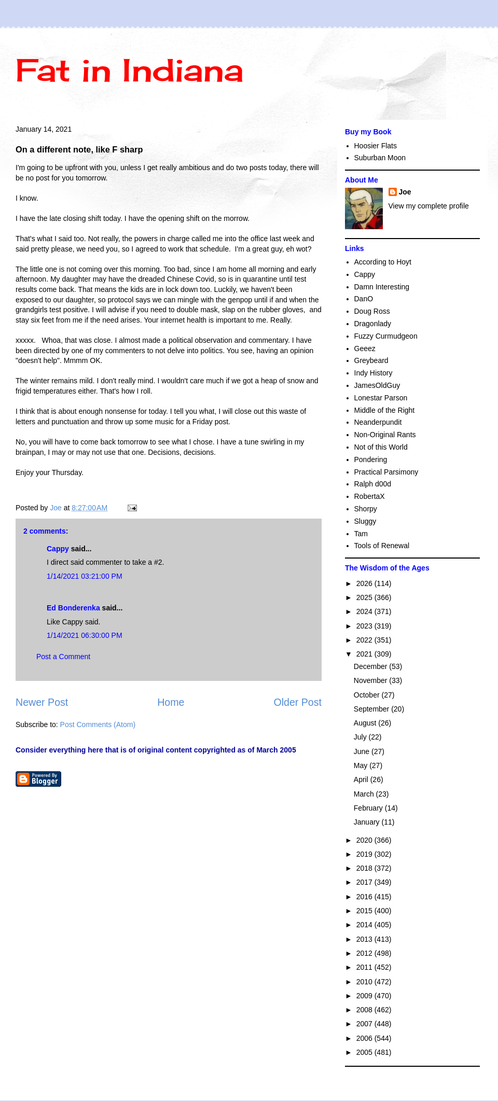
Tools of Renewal (382, 545)
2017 (365, 882)
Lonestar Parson (381, 398)
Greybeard (371, 360)
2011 (365, 967)
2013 (365, 939)
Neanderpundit (378, 422)
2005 (365, 1052)
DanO (364, 299)
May (361, 765)
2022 (365, 640)
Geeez (365, 348)
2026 (365, 583)
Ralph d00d (373, 484)
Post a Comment (63, 656)
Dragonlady (373, 323)
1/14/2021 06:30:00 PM (84, 635)
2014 (365, 925)
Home (170, 702)
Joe (405, 192)
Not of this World (381, 447)
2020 (365, 840)
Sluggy (365, 521)
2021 (365, 654)
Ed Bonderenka (73, 608)
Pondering (371, 459)
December (371, 666)
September (372, 709)
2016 (365, 897)
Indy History (373, 373)
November (371, 680)
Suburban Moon (380, 158)
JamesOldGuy (377, 385)
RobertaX (369, 496)
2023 (365, 626)
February (369, 808)
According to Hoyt (383, 262)
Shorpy (365, 509)
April (362, 779)
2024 (365, 611)
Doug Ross (372, 311)
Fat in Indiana (129, 70)
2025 (365, 597)
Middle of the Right (384, 410)
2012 (365, 953)
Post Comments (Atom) (97, 724)
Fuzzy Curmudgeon (386, 336)
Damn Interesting (382, 287)
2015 (365, 911)
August (366, 723)
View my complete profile (429, 206)
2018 (365, 868)
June (362, 751)
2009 (365, 996)
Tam (361, 533)
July (361, 737)
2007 (365, 1024)
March (365, 794)
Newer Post (42, 702)
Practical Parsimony (386, 472)
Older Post (297, 702)
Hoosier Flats (375, 146)
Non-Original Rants (385, 434)
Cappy (58, 549)
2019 (365, 854)
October (368, 695)
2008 (365, 1010)
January (368, 822)
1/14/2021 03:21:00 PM (84, 576)
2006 (365, 1038)
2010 (365, 982)
